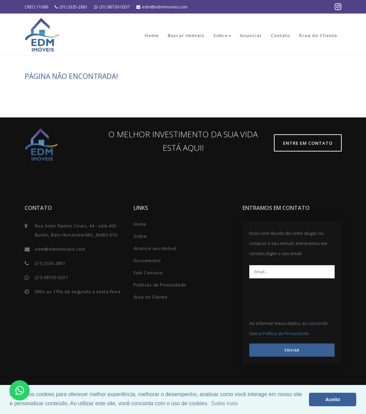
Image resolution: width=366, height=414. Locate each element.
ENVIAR (292, 350)
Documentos (147, 260)
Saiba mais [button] (224, 403)
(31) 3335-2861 (71, 7)
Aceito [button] (332, 399)
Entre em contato (308, 143)
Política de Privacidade (285, 333)
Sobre (222, 35)
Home (152, 35)
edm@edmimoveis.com (162, 7)
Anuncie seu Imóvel (155, 248)
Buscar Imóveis (186, 35)
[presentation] (305, 296)
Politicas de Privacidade (160, 285)
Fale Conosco (148, 273)
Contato (280, 35)
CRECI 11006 (36, 7)
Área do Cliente (318, 35)
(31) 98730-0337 (112, 7)
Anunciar (251, 35)
